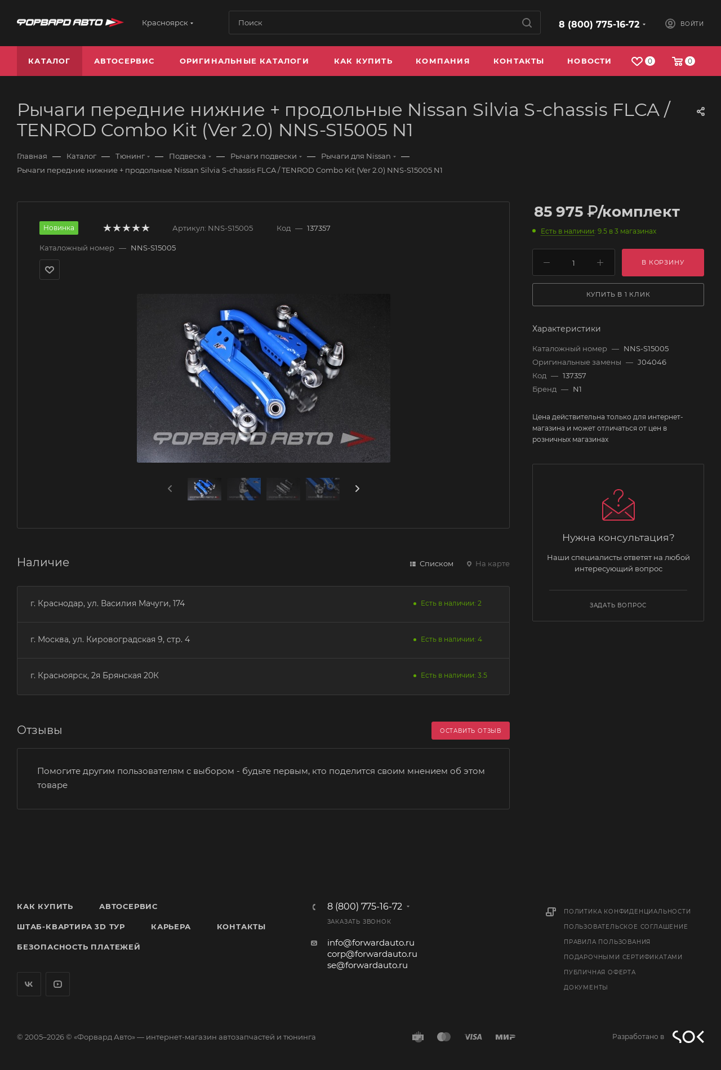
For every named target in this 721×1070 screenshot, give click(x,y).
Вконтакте (29, 984)
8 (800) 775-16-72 (599, 24)
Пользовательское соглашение (626, 926)
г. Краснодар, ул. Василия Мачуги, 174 (107, 603)
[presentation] (169, 489)
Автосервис (128, 906)
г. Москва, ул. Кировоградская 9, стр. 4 (110, 639)
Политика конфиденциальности (627, 911)
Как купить (45, 906)
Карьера (171, 926)
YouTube (58, 984)
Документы (586, 987)
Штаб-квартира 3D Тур (71, 926)
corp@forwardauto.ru (372, 953)
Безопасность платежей (79, 946)
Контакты (241, 926)
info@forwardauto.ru (371, 942)
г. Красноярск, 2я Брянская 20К (94, 675)
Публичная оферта (600, 972)
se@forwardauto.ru (367, 965)
